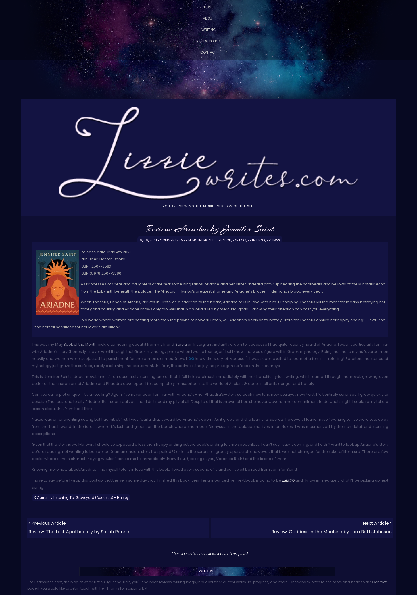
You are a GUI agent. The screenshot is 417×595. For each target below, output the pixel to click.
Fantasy (239, 240)
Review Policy (208, 41)
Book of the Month (80, 344)
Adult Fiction (219, 240)
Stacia (181, 344)
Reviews (273, 240)
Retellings (256, 240)
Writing (208, 29)
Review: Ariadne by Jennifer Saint (210, 228)
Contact (208, 52)
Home (208, 7)
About (208, 18)
